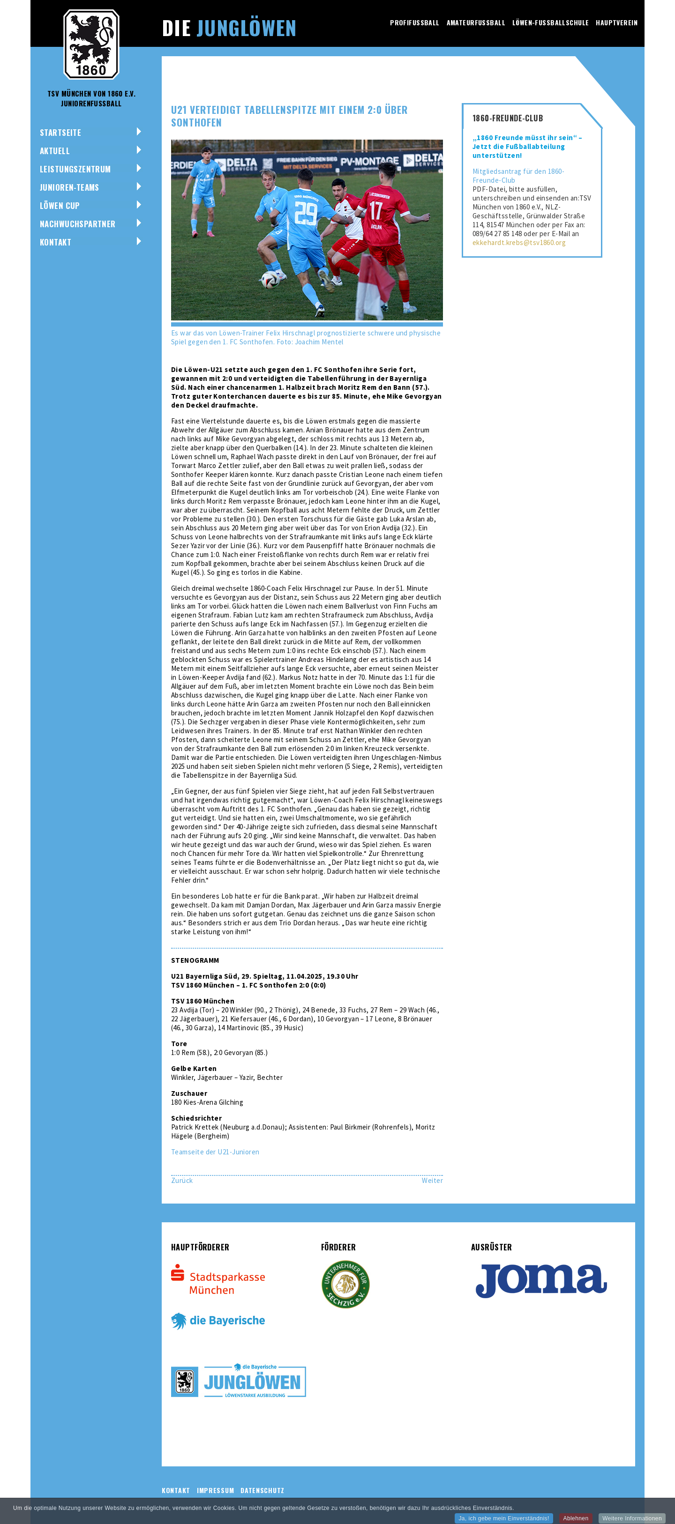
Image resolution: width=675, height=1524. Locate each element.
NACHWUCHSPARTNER (78, 224)
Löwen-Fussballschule (550, 22)
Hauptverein (617, 22)
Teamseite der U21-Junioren (215, 1151)
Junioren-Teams (69, 187)
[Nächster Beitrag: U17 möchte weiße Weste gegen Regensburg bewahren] (432, 1180)
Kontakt (55, 242)
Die (229, 27)
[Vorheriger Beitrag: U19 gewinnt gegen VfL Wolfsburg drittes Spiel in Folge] (182, 1180)
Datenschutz (262, 1490)
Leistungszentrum (75, 169)
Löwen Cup (60, 205)
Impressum (215, 1490)
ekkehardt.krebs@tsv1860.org (519, 242)
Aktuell (55, 150)
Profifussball (414, 22)
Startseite (60, 132)
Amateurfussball (476, 22)
